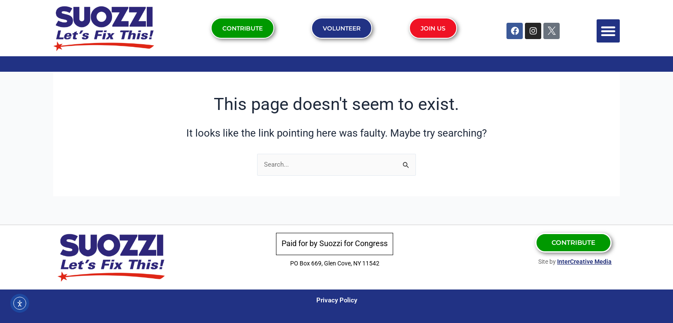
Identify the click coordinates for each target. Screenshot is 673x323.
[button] (608, 31)
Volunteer (342, 28)
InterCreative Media (584, 261)
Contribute (242, 28)
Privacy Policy (336, 300)
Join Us (433, 28)
